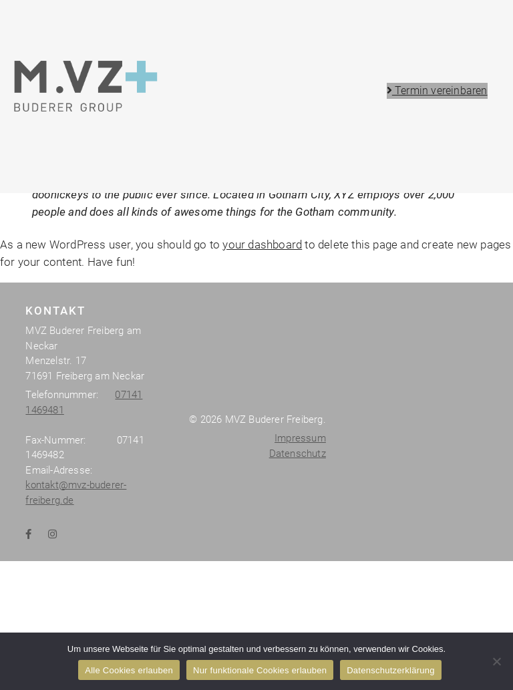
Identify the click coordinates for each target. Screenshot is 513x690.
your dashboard (262, 430)
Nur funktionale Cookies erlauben (260, 670)
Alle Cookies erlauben (129, 670)
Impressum (300, 624)
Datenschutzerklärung (390, 670)
